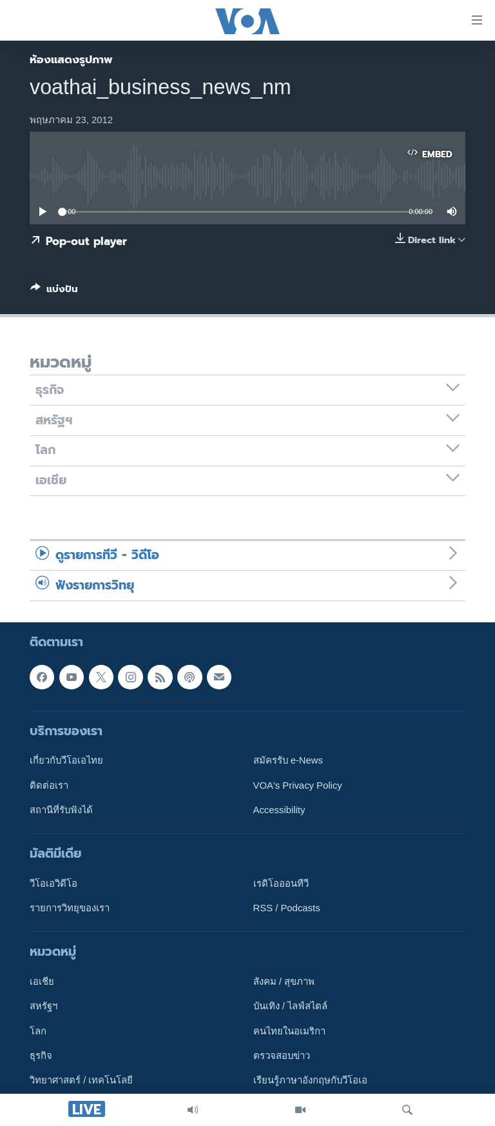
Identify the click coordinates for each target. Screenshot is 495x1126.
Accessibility (279, 810)
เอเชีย (42, 981)
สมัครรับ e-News (288, 760)
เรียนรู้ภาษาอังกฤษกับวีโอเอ (310, 1081)
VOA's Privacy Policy (297, 785)
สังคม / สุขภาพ (284, 981)
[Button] (54, 291)
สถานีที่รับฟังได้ (61, 810)
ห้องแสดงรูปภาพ (71, 59)
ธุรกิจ (41, 1056)
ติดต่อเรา (49, 785)
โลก (38, 1031)
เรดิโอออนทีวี (281, 883)
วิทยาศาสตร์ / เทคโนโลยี (81, 1081)
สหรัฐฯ (43, 1007)
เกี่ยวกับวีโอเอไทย (66, 760)
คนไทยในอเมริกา (289, 1031)
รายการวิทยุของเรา (70, 908)
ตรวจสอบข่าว (281, 1056)
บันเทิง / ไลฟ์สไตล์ (290, 1007)
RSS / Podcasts (286, 908)
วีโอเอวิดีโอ (53, 883)
